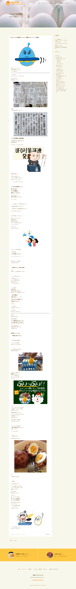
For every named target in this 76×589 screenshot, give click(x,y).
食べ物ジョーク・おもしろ (60, 85)
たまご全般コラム (58, 69)
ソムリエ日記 (56, 3)
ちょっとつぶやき (58, 72)
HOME (39, 3)
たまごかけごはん (59, 63)
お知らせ (56, 55)
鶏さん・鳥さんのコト (59, 86)
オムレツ (58, 62)
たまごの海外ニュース (59, 73)
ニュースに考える (22, 534)
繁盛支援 (61, 3)
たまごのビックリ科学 (59, 81)
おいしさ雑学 (58, 77)
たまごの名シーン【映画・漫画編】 (61, 90)
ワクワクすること (58, 66)
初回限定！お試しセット (23, 554)
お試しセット (67, 3)
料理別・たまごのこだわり (60, 58)
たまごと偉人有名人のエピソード (61, 89)
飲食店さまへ (58, 74)
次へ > (15, 540)
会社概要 (50, 569)
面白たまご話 (58, 65)
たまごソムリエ (45, 3)
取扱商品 (50, 3)
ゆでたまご (58, 59)
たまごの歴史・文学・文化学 (60, 82)
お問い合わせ (59, 554)
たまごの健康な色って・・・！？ (60, 39)
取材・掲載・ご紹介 (59, 70)
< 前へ (11, 540)
